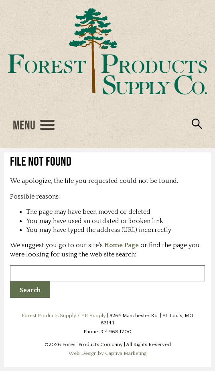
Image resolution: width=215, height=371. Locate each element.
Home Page (121, 245)
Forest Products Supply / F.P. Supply (64, 315)
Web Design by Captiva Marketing (107, 353)
